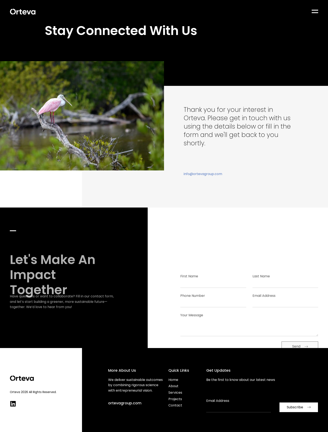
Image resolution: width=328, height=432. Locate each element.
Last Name (261, 300)
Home (173, 379)
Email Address (263, 320)
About (173, 386)
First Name (189, 300)
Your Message (191, 339)
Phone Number (192, 320)
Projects (175, 399)
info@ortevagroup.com (203, 179)
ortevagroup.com (124, 403)
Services (175, 392)
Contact (175, 405)
